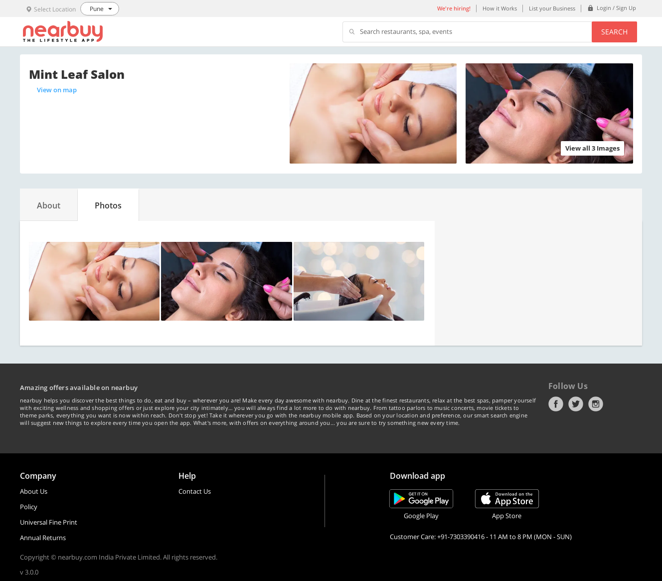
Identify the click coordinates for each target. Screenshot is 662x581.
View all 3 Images (592, 148)
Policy (28, 506)
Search (614, 31)
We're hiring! (454, 8)
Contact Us (194, 491)
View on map (57, 89)
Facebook (555, 403)
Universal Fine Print (48, 522)
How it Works (500, 8)
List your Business (552, 8)
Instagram (595, 403)
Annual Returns (43, 537)
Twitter (575, 403)
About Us (33, 491)
